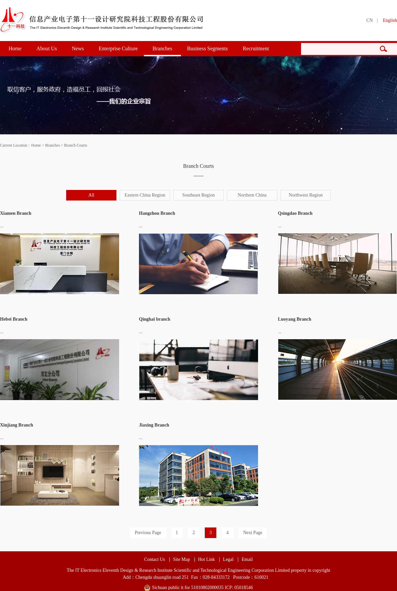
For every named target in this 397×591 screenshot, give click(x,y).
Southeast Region (198, 195)
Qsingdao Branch (295, 213)
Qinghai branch (154, 319)
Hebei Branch (13, 319)
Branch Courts (75, 145)
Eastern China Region (145, 195)
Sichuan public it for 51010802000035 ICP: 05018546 (202, 587)
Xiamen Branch (15, 213)
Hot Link (206, 559)
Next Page (252, 532)
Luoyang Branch (294, 319)
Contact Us (154, 559)
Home (15, 48)
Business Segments (207, 48)
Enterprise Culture (118, 48)
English (390, 20)
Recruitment (256, 48)
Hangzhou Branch (157, 213)
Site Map (181, 559)
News (78, 48)
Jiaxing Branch (154, 425)
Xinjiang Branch (16, 425)
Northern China (252, 195)
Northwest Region (306, 195)
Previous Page (148, 532)
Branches (162, 48)
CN (369, 20)
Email (247, 559)
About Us (46, 48)
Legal (228, 559)
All (91, 195)
